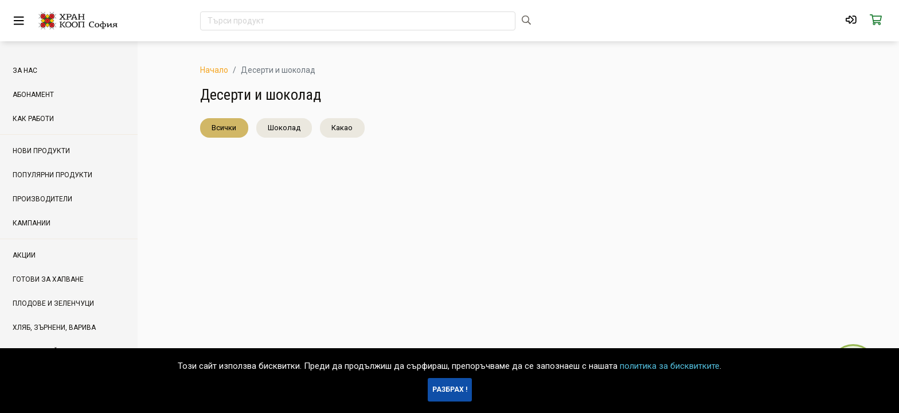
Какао (342, 127)
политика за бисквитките (670, 366)
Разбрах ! (449, 389)
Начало (214, 70)
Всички (224, 127)
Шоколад (284, 127)
